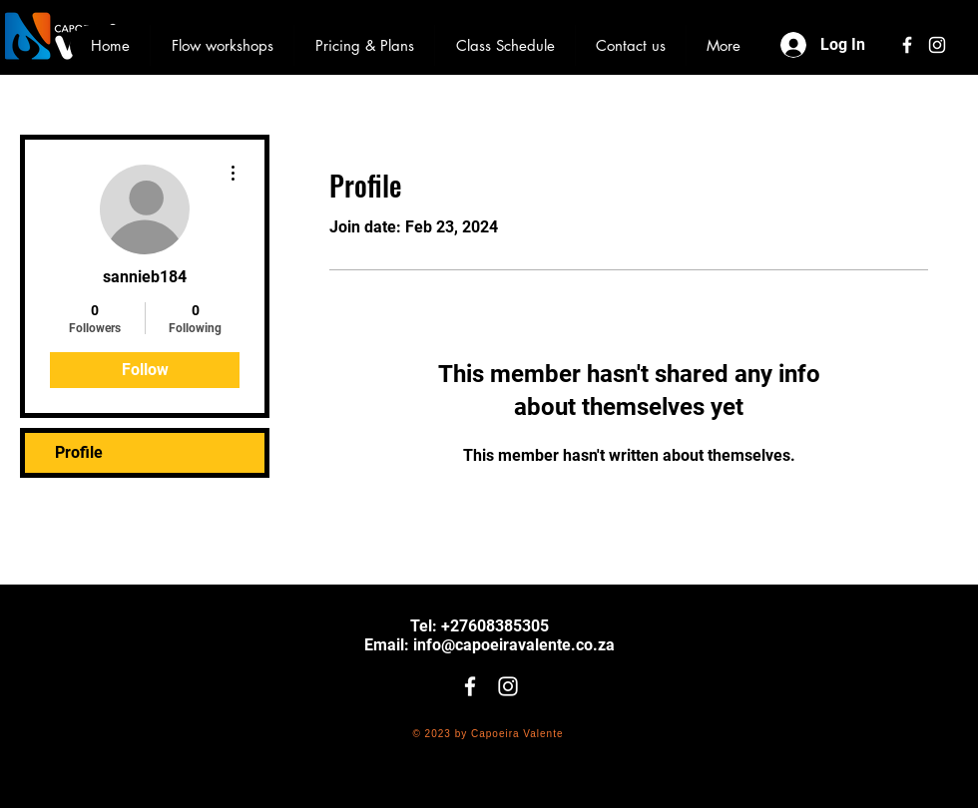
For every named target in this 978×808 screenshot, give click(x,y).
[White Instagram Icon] (937, 45)
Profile (79, 452)
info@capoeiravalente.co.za (514, 644)
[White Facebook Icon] (907, 45)
